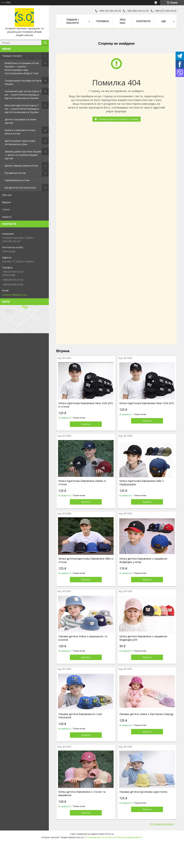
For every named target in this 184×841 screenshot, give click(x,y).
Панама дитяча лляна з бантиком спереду (146, 714)
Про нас (7, 195)
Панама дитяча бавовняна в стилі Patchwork (80, 715)
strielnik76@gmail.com (14, 294)
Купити (85, 424)
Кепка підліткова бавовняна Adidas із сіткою (82, 482)
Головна (102, 21)
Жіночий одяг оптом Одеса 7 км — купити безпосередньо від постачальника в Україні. (22, 109)
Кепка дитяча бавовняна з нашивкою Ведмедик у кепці (143, 560)
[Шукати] (45, 42)
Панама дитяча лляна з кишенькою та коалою (82, 638)
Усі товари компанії (161, 824)
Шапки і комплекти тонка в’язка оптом (20, 131)
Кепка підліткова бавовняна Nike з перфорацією (141, 482)
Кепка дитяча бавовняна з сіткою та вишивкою (81, 793)
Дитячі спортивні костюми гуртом (20, 121)
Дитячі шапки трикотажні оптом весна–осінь (20, 142)
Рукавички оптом (15, 173)
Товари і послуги (12, 55)
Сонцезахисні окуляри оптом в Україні (23, 82)
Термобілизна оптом (17, 180)
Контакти (143, 21)
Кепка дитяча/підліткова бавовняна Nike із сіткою (85, 560)
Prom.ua (109, 834)
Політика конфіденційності (129, 837)
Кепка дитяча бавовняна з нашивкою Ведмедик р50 (143, 638)
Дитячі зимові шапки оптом (21, 165)
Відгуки (6, 202)
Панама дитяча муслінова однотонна (143, 792)
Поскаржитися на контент (99, 837)
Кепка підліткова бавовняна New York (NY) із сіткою (85, 405)
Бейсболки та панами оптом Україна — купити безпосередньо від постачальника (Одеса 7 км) (22, 68)
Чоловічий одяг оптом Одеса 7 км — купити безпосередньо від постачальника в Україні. (23, 95)
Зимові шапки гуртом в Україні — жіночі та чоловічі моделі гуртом (23, 155)
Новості (6, 217)
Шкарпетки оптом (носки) (20, 187)
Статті (6, 209)
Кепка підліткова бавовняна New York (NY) (146, 403)
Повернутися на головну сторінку (118, 119)
